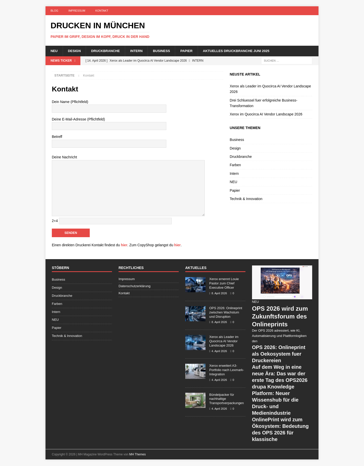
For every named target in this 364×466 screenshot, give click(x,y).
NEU (54, 51)
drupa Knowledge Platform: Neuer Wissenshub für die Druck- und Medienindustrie (275, 400)
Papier (191, 51)
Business (166, 51)
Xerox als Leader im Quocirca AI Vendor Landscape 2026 (224, 341)
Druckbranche (107, 51)
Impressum (77, 10)
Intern (139, 51)
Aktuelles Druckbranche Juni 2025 (244, 51)
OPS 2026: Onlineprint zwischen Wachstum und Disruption (225, 312)
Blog (54, 10)
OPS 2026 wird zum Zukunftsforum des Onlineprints (280, 316)
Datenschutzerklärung (134, 286)
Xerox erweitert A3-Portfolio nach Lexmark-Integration (226, 370)
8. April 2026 (219, 293)
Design (75, 51)
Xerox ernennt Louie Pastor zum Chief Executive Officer (224, 284)
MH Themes (137, 454)
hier (124, 245)
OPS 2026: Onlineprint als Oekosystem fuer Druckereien (278, 354)
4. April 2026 (219, 351)
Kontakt (101, 10)
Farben (235, 165)
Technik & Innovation (246, 199)
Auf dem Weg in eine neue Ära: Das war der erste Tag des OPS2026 (280, 373)
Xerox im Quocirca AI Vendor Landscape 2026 (266, 115)
